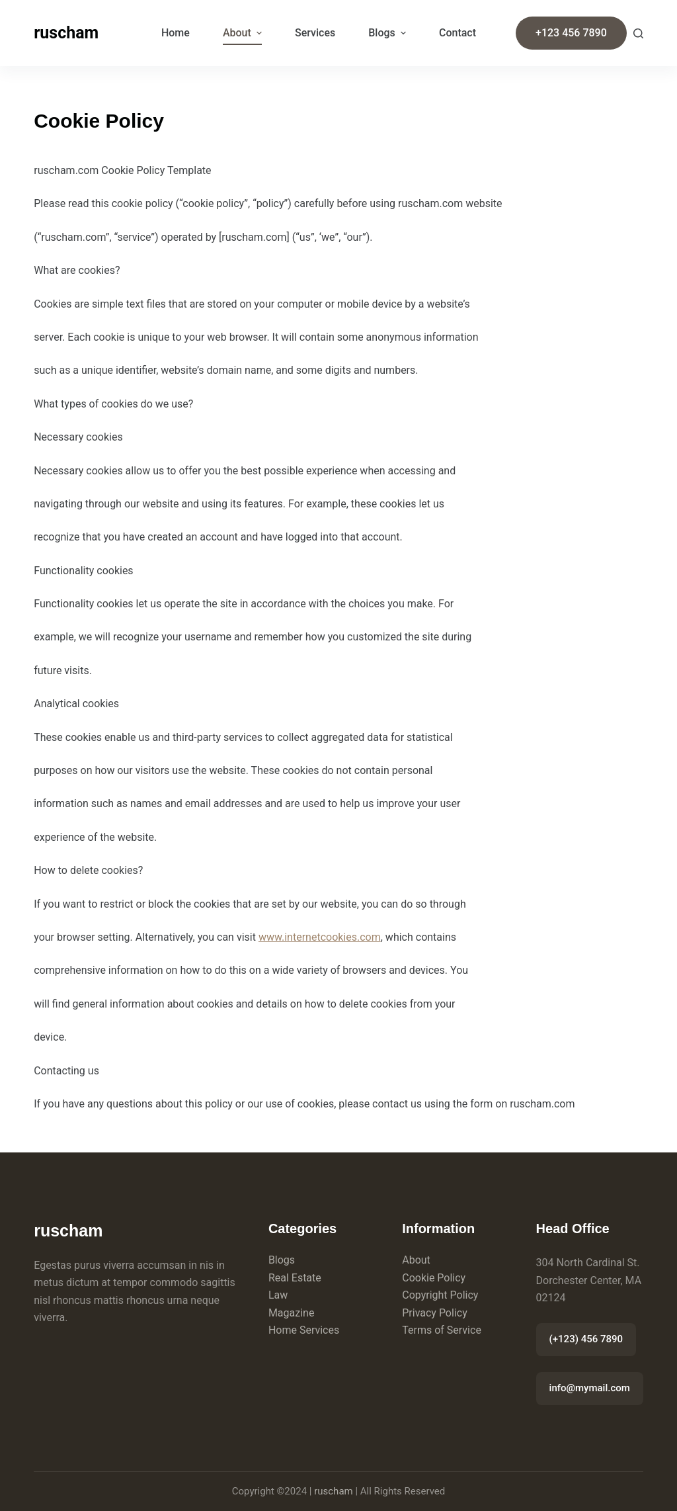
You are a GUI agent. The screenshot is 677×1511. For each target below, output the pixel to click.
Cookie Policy (433, 1278)
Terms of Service (441, 1330)
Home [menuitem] (175, 32)
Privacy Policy (434, 1313)
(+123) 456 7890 (586, 1339)
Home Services (303, 1330)
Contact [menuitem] (457, 32)
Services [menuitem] (315, 32)
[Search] (638, 33)
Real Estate (294, 1278)
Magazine (291, 1313)
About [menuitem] (244, 32)
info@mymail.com (589, 1388)
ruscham (66, 32)
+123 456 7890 (571, 32)
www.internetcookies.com (320, 937)
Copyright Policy (440, 1295)
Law (278, 1295)
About (416, 1260)
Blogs (281, 1260)
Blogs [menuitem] (388, 32)
